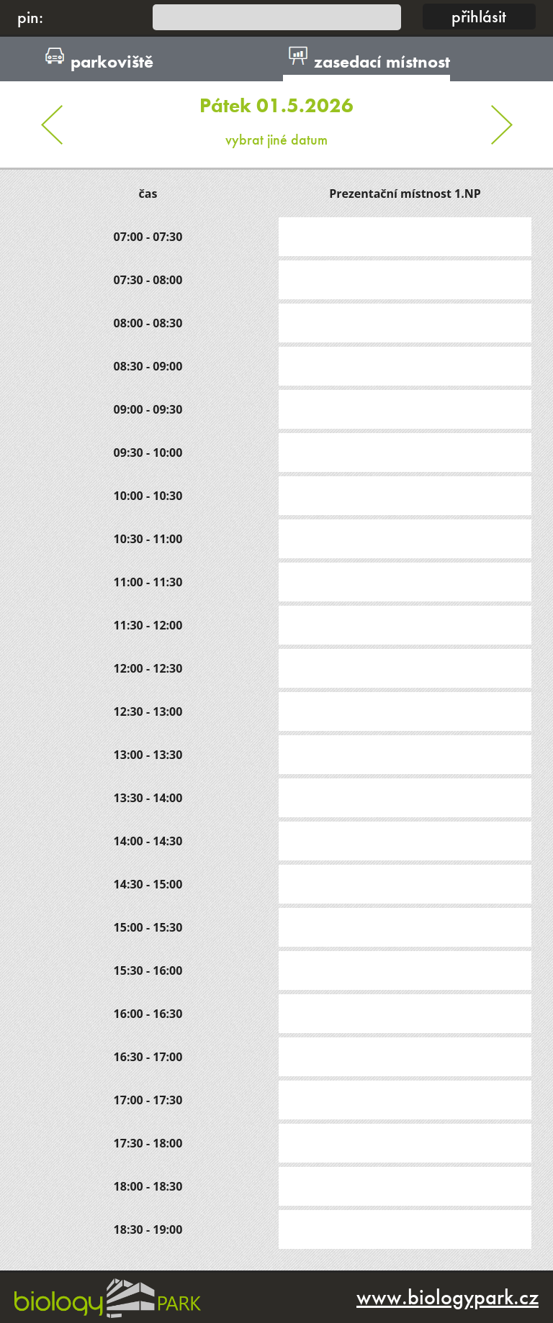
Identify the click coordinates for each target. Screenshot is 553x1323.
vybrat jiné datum (276, 115)
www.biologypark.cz (447, 1297)
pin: (30, 17)
